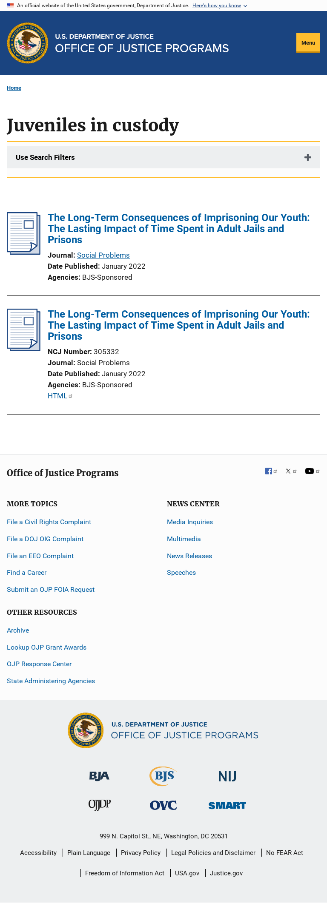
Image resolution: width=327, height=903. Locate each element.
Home (14, 88)
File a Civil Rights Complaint (49, 522)
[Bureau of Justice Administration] (99, 772)
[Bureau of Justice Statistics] (163, 782)
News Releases (189, 556)
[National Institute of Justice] (227, 773)
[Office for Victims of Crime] (163, 805)
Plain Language (88, 853)
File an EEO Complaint (40, 556)
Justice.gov (226, 873)
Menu (308, 43)
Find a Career (26, 572)
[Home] (142, 43)
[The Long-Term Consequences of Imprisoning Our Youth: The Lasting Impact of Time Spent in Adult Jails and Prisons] (23, 252)
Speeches (181, 572)
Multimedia (184, 539)
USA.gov (187, 873)
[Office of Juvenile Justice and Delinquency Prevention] (100, 807)
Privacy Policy (141, 853)
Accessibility (38, 853)
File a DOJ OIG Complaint (45, 539)
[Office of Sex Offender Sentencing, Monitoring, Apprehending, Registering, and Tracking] (227, 803)
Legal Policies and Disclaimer (213, 853)
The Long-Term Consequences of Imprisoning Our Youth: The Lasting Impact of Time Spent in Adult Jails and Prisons (179, 229)
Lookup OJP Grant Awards (46, 647)
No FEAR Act (284, 853)
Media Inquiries (190, 522)
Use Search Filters (45, 157)
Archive (18, 630)
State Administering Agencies (51, 681)
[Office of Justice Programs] (28, 43)
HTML (60, 396)
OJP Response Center (39, 664)
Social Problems (103, 255)
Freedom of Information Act (124, 873)
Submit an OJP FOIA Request (51, 589)
